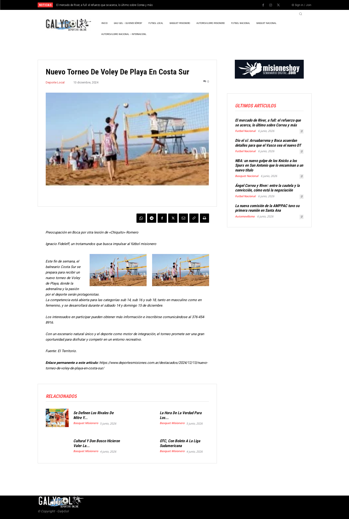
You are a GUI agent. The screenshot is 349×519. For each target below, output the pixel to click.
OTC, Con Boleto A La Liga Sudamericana (180, 443)
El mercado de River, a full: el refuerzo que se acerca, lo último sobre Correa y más (104, 5)
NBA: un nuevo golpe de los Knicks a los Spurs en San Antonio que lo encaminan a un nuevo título (269, 165)
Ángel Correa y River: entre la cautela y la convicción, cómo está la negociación (267, 187)
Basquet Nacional (246, 176)
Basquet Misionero (85, 423)
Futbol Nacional (245, 131)
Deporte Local (55, 82)
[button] (300, 14)
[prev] (182, 5)
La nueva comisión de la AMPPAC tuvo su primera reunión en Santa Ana (267, 208)
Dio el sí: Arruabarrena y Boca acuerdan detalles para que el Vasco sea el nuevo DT (268, 142)
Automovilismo (245, 216)
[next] (190, 5)
